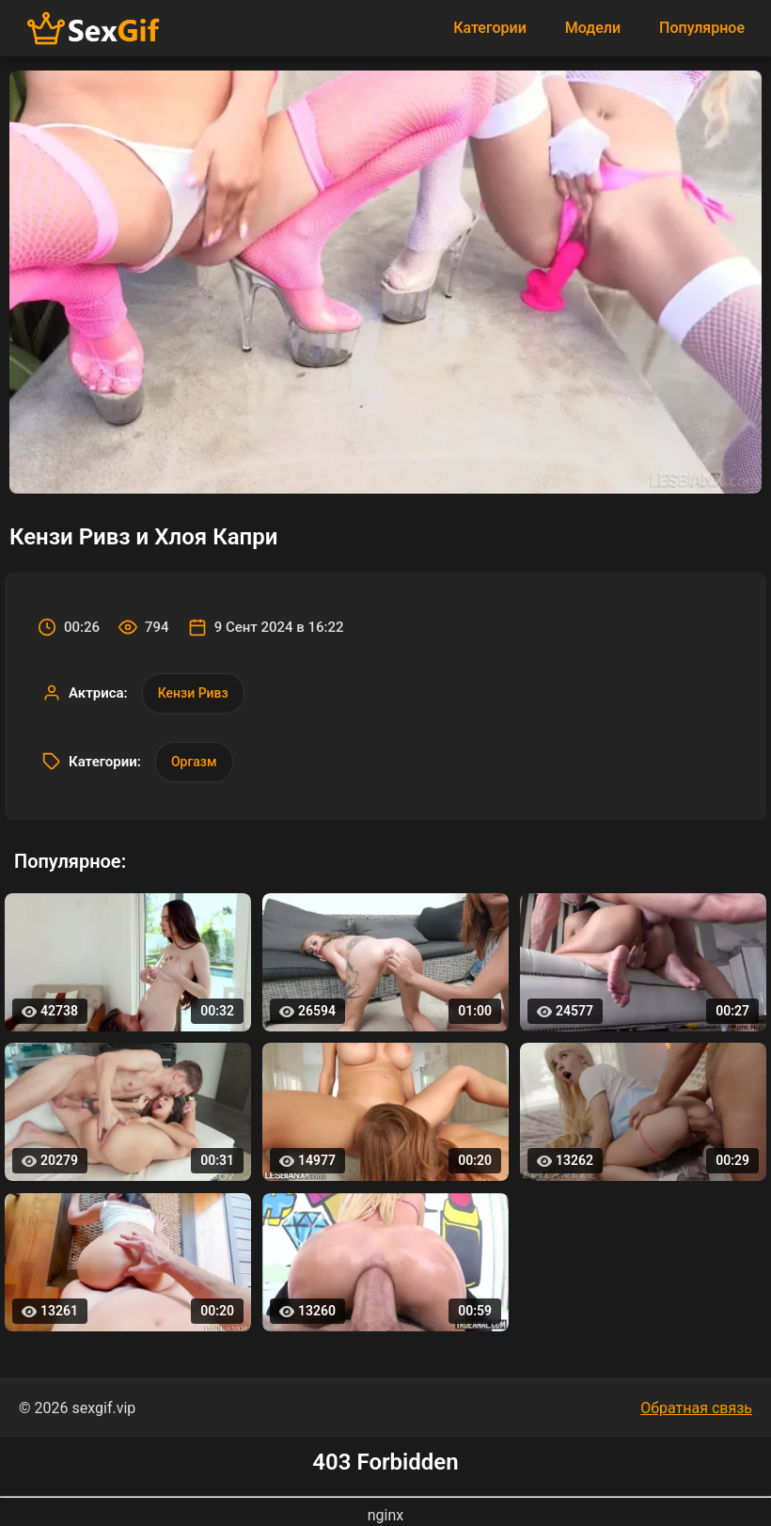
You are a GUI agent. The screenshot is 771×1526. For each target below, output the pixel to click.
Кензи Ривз (193, 692)
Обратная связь (696, 1408)
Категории (490, 28)
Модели (593, 28)
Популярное (702, 28)
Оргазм (194, 761)
